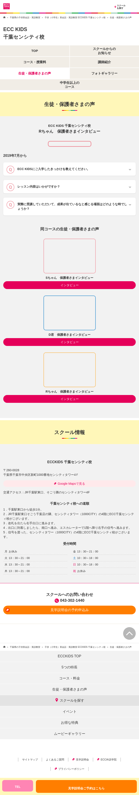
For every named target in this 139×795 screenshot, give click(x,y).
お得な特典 (69, 722)
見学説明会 (80, 759)
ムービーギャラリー (69, 733)
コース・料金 (69, 678)
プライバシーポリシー (69, 768)
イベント (70, 711)
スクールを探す (120, 7)
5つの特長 (69, 667)
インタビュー (69, 285)
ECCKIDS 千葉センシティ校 (69, 462)
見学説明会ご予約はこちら (86, 788)
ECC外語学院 (107, 759)
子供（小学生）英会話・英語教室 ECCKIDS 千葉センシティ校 (75, 17)
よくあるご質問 (55, 759)
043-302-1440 (72, 600)
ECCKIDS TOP (69, 656)
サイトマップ (30, 759)
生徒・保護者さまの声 (69, 689)
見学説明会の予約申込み (47, 610)
